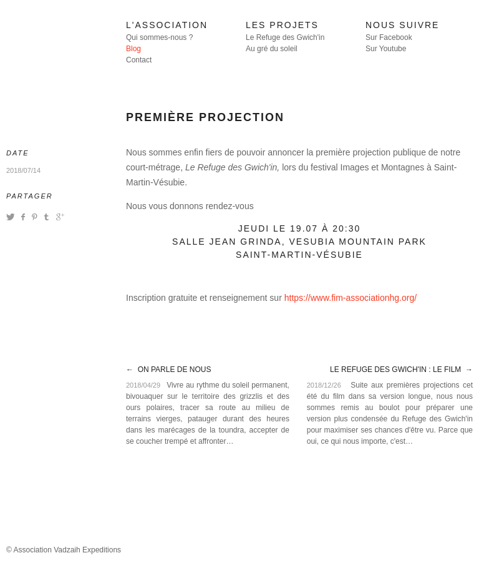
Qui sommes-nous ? (159, 37)
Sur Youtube (385, 48)
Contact (139, 60)
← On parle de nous (168, 369)
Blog (133, 48)
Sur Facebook (388, 37)
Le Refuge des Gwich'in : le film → (401, 369)
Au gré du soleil (272, 48)
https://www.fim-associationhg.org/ (350, 298)
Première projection (205, 117)
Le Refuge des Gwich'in (285, 37)
